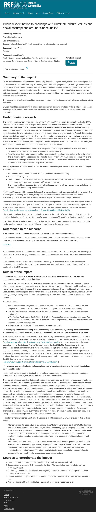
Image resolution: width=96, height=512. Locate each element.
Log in (90, 12)
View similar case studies (14, 69)
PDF (71, 62)
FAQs (30, 13)
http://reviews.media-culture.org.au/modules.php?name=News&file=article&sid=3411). (37, 210)
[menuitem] (7, 13)
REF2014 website (11, 497)
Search (6, 495)
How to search (18, 13)
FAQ (5, 503)
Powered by (86, 490)
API (37, 13)
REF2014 (21, 5)
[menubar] (37, 13)
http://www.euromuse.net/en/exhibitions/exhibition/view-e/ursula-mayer (31, 362)
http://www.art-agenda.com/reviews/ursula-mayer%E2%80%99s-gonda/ (31, 342)
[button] (27, 68)
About (7, 13)
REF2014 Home (63, 13)
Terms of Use (48, 13)
